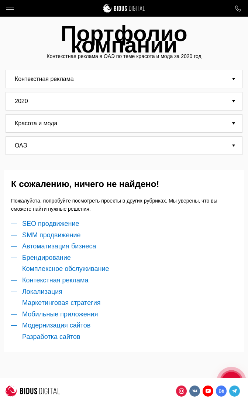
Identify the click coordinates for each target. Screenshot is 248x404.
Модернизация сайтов (56, 325)
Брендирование (46, 257)
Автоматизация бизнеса (59, 246)
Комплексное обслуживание (65, 268)
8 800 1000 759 (238, 8)
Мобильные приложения (60, 314)
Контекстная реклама (55, 280)
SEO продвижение (50, 223)
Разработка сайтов (51, 336)
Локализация (42, 291)
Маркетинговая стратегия (61, 302)
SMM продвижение (51, 235)
